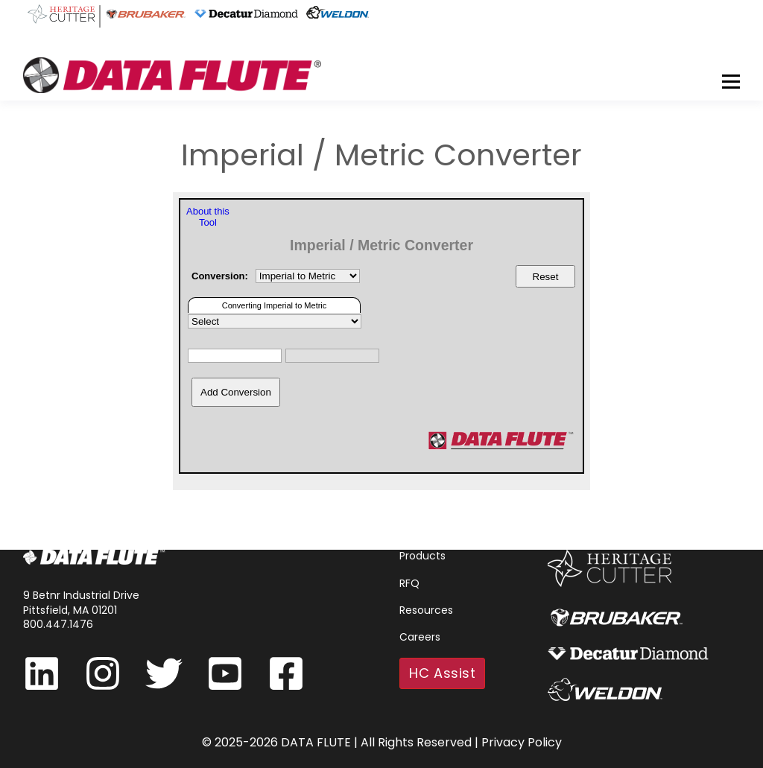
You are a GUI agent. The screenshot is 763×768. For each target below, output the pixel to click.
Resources (426, 610)
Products (422, 556)
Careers (419, 637)
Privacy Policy (521, 742)
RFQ (409, 583)
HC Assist (442, 673)
